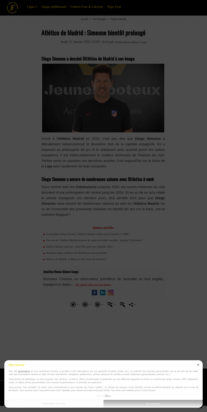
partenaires (24, 371)
